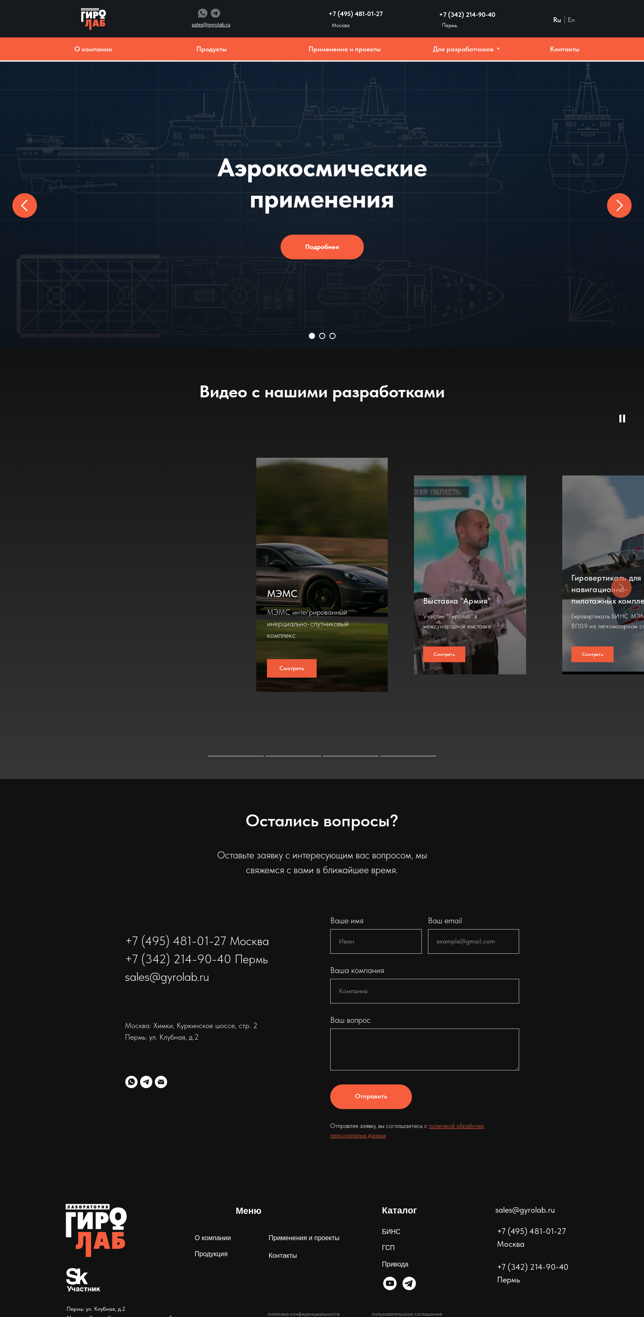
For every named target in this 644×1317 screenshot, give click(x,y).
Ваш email (445, 920)
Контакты (283, 1255)
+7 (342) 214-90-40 (467, 14)
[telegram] (146, 1082)
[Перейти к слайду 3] (332, 336)
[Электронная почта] (161, 1082)
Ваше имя (346, 920)
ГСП (388, 1247)
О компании (213, 1237)
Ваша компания (357, 970)
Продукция (211, 1253)
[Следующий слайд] (619, 205)
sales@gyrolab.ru (525, 1210)
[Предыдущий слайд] (24, 205)
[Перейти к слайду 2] (322, 336)
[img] (390, 1283)
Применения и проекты (304, 1237)
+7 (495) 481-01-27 (356, 14)
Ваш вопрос (350, 1020)
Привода (395, 1264)
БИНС (391, 1231)
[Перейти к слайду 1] (312, 336)
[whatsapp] (131, 1082)
